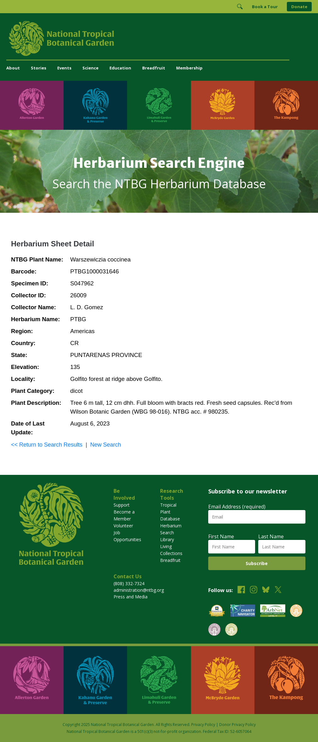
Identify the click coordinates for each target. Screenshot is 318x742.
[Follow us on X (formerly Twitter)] (278, 590)
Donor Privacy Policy (237, 724)
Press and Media (131, 597)
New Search (105, 445)
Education (120, 68)
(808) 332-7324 (129, 583)
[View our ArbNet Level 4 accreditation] (272, 611)
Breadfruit (153, 68)
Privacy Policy (203, 724)
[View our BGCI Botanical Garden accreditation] (296, 611)
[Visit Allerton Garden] (32, 105)
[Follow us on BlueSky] (266, 590)
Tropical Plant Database (170, 512)
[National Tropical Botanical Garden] (159, 38)
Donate (299, 6)
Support (122, 505)
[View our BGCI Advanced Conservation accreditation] (231, 630)
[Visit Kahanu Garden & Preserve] (95, 105)
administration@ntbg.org (139, 590)
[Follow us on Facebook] (241, 590)
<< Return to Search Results (46, 445)
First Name (221, 536)
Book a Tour (265, 6)
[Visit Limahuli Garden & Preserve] (159, 105)
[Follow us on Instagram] (253, 590)
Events (64, 68)
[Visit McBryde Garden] (222, 105)
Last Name (271, 536)
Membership (189, 68)
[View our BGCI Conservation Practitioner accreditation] (214, 630)
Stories (38, 68)
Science (90, 68)
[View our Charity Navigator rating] (242, 611)
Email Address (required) (236, 506)
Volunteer (123, 526)
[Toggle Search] (240, 6)
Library (167, 539)
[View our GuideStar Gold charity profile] (217, 611)
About (13, 68)
